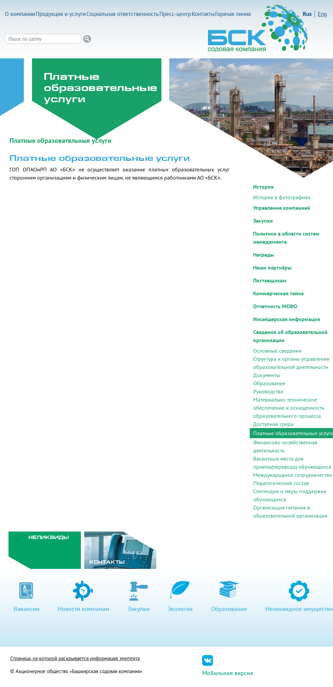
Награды (263, 254)
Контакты (203, 14)
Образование (269, 383)
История (263, 186)
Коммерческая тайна (278, 293)
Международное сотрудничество (292, 474)
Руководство (268, 391)
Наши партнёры (272, 267)
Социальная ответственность (122, 14)
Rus (307, 14)
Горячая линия (233, 14)
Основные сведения (277, 350)
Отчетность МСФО (275, 306)
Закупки (263, 220)
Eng (322, 14)
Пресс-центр (175, 14)
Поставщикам (269, 280)
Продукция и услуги (61, 14)
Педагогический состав (281, 483)
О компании (20, 14)
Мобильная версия (227, 673)
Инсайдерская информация (286, 319)
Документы (266, 375)
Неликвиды (49, 538)
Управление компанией (281, 207)
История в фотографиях (282, 197)
